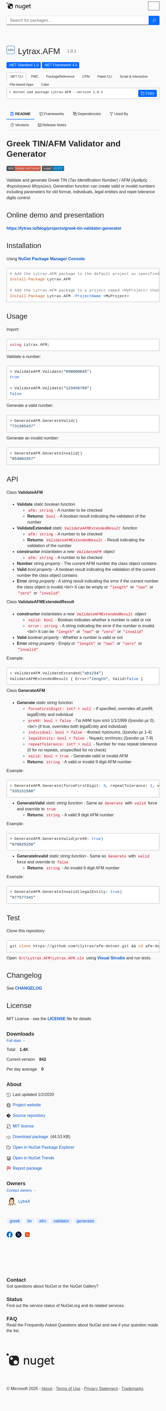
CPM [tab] (86, 76)
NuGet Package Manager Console (51, 259)
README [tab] (20, 113)
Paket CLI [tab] (104, 76)
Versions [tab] (19, 125)
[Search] (154, 20)
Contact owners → (21, 1190)
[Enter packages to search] (77, 20)
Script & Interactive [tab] (134, 76)
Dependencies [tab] (87, 113)
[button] (147, 93)
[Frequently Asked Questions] (11, 1319)
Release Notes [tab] (52, 125)
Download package (30, 1136)
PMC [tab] (34, 76)
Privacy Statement (101, 1388)
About (47, 1388)
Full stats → (16, 1041)
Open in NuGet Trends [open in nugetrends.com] (33, 1158)
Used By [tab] (119, 113)
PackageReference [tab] (60, 76)
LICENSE (56, 1019)
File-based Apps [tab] (22, 84)
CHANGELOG (28, 988)
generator (86, 1221)
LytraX (24, 1201)
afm (42, 1221)
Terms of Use (68, 1388)
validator (61, 1221)
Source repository (29, 1115)
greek (15, 1221)
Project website (27, 1105)
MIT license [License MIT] (23, 1126)
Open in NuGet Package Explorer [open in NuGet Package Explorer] (43, 1147)
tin (29, 1221)
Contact (16, 1280)
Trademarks (133, 1388)
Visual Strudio (111, 958)
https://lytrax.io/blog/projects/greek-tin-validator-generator (64, 228)
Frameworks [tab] (51, 113)
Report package (27, 1168)
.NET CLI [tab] (16, 76)
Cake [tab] (45, 84)
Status (14, 1299)
